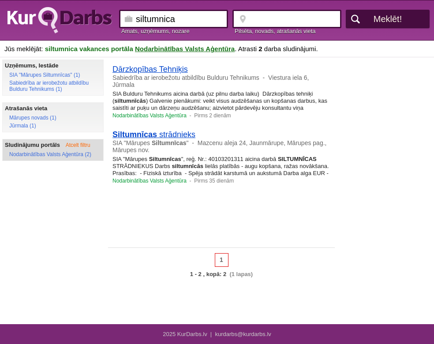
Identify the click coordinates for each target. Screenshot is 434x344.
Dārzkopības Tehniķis (150, 69)
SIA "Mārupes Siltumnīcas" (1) (44, 75)
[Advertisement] (221, 219)
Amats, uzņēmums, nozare (155, 31)
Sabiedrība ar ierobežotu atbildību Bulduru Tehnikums (185, 77)
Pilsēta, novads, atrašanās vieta (275, 31)
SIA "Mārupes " (150, 142)
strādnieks (153, 134)
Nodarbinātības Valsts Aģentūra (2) (50, 154)
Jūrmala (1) (22, 126)
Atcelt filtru (78, 145)
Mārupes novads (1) (32, 118)
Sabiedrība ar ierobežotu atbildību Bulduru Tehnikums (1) (49, 86)
